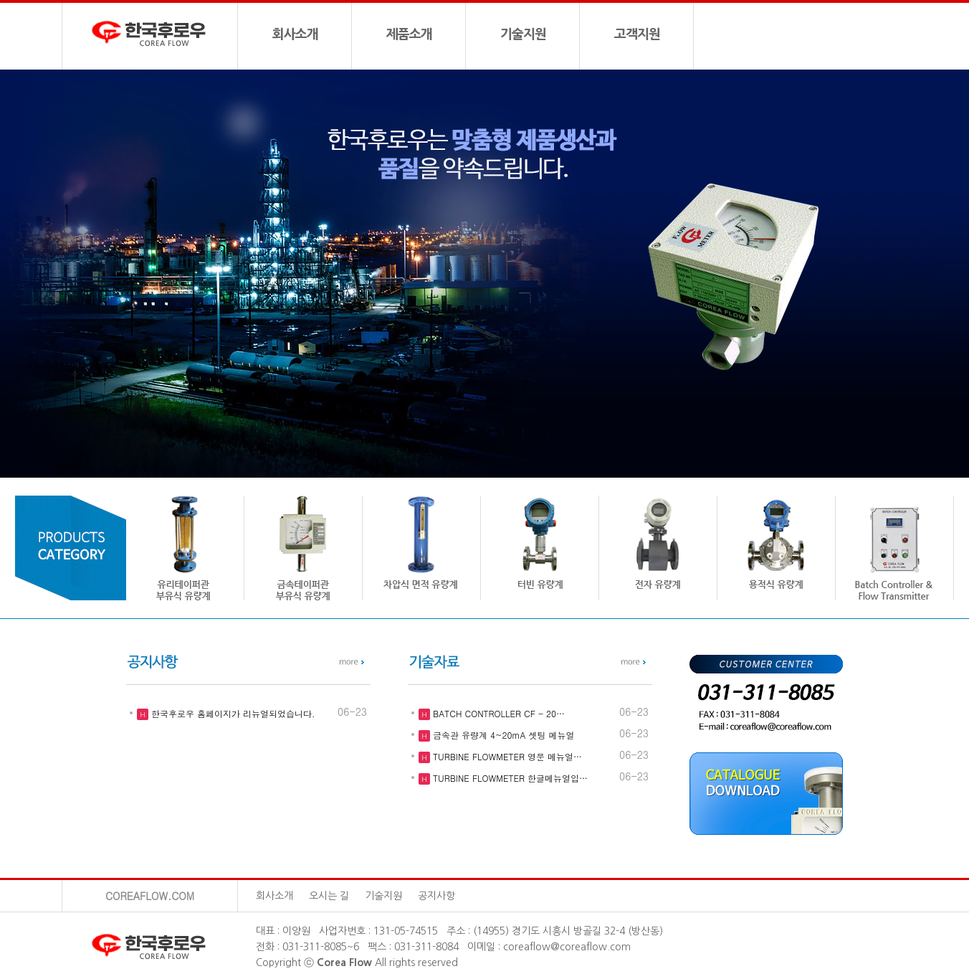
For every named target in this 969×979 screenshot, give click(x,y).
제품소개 (409, 34)
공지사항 (436, 896)
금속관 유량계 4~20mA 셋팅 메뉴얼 (502, 735)
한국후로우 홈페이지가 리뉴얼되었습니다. (231, 713)
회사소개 (295, 34)
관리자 (485, 896)
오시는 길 (329, 896)
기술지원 (523, 34)
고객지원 (637, 34)
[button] (926, 274)
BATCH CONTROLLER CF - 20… (497, 713)
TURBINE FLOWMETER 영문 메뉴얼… (506, 756)
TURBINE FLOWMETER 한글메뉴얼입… (509, 778)
